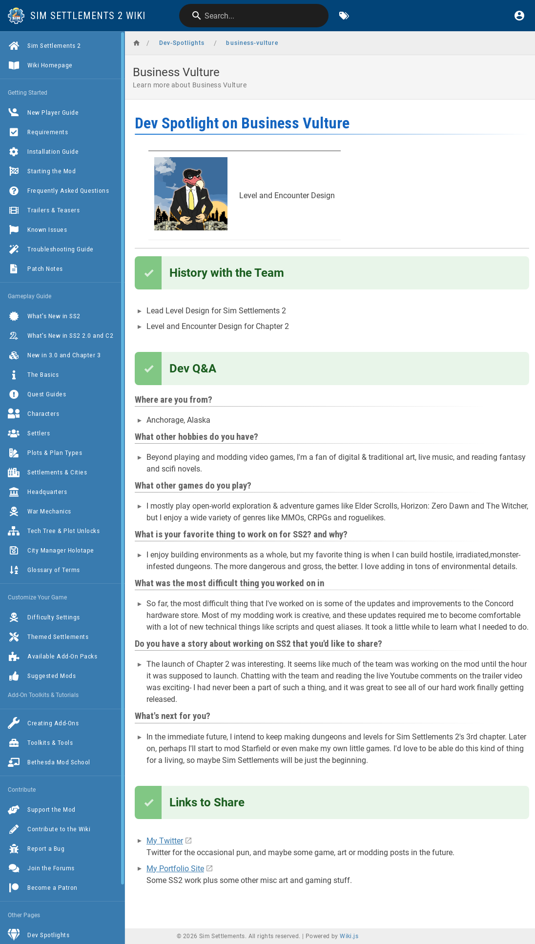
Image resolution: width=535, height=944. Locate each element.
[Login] (519, 15)
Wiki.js (349, 936)
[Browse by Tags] (344, 15)
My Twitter (164, 840)
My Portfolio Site (175, 868)
